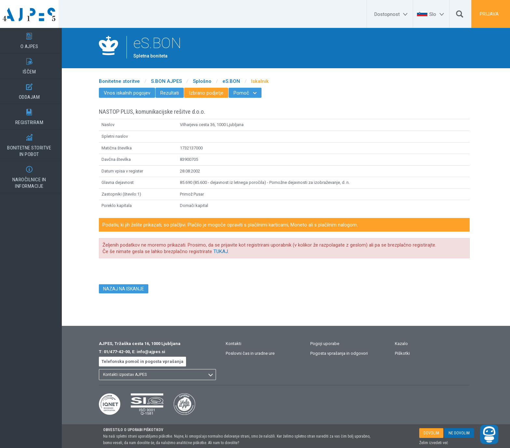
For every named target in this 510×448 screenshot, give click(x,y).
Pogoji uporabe (328, 343)
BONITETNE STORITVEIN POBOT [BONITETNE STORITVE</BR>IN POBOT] (32, 143)
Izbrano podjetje (209, 93)
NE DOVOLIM (459, 433)
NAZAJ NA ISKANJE (126, 288)
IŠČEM (32, 64)
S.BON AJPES (169, 81)
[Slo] (437, 14)
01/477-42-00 (120, 351)
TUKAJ (224, 251)
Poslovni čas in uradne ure (253, 353)
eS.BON (234, 81)
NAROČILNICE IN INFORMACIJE (32, 175)
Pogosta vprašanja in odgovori (342, 353)
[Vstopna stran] (32, 14)
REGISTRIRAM (32, 114)
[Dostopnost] (391, 14)
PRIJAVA (489, 14)
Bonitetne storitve (122, 81)
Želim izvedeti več (433, 443)
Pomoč (248, 93)
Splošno (205, 81)
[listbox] (160, 374)
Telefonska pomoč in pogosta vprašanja (146, 361)
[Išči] (459, 16)
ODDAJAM (32, 89)
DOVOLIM (431, 433)
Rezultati (173, 93)
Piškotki (405, 353)
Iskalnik (263, 81)
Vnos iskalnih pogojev (130, 93)
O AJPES (32, 38)
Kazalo (404, 343)
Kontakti (237, 343)
